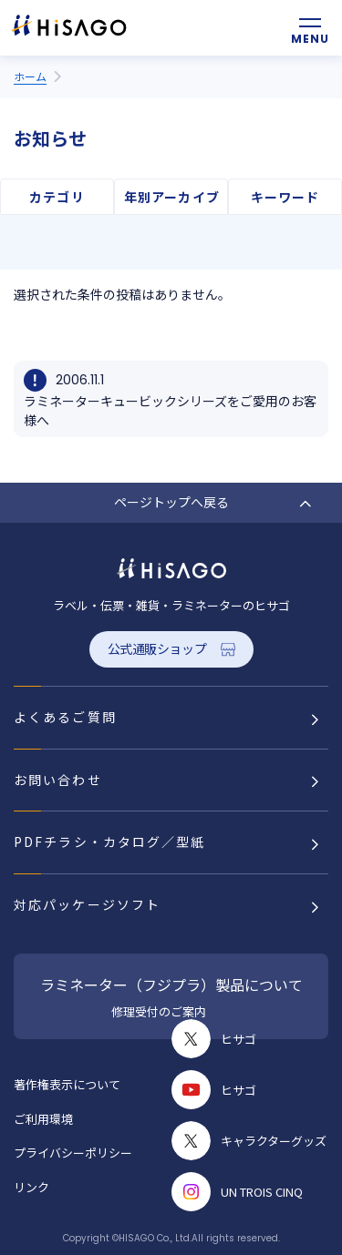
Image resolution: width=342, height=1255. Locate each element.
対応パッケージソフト (87, 904)
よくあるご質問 (65, 717)
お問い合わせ (58, 779)
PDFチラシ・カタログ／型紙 (109, 841)
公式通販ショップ (157, 648)
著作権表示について (67, 1084)
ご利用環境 (43, 1118)
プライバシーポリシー (73, 1152)
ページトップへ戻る (171, 502)
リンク (31, 1187)
